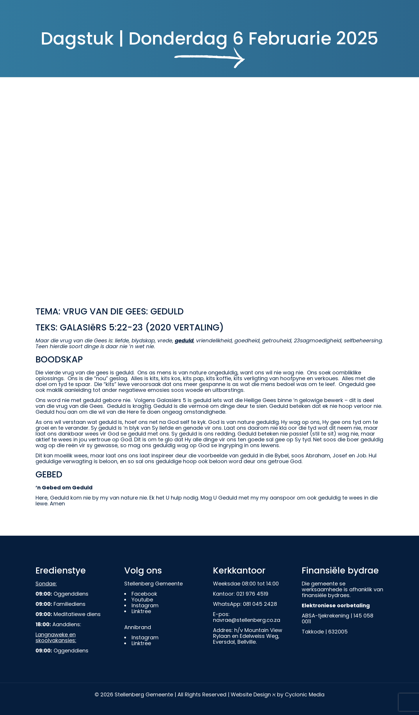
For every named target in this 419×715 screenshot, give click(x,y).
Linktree (141, 611)
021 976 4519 (252, 593)
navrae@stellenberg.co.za (246, 620)
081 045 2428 (260, 604)
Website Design (251, 694)
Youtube (142, 599)
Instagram (145, 605)
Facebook (144, 593)
